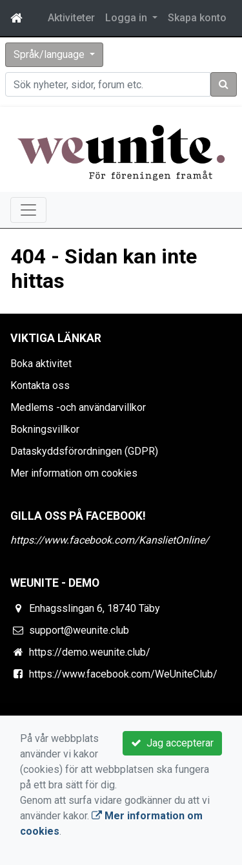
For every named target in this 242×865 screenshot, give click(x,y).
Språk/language (50, 54)
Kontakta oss (40, 385)
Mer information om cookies (73, 473)
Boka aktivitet (41, 363)
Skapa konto (197, 18)
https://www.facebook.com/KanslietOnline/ (109, 540)
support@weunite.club (79, 630)
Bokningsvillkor (44, 429)
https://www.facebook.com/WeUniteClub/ (123, 674)
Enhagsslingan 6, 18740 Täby (94, 608)
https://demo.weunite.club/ (89, 652)
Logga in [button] (127, 18)
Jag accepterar (172, 743)
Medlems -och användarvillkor (78, 407)
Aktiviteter (71, 18)
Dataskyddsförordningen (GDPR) (84, 451)
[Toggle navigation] (28, 210)
